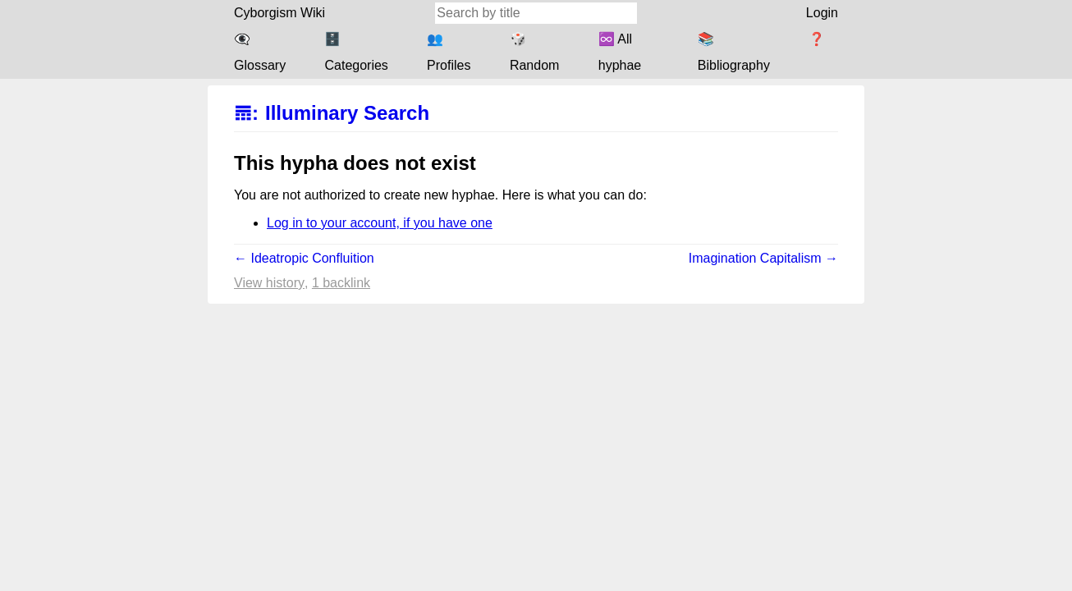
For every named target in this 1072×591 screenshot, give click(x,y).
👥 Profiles (448, 52)
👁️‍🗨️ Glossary (260, 52)
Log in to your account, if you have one (379, 223)
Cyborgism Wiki (279, 13)
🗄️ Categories (355, 52)
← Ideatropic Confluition (304, 258)
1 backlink (341, 283)
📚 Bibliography (734, 52)
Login (822, 13)
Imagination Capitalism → (763, 258)
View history (269, 283)
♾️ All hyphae (620, 52)
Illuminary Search (347, 113)
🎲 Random (534, 52)
